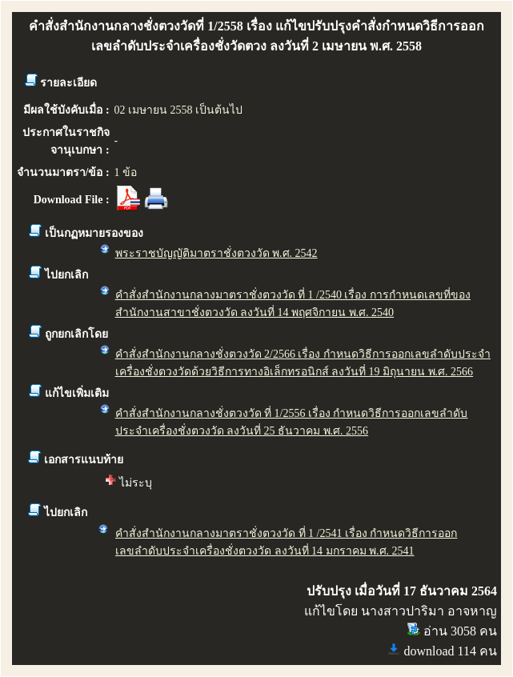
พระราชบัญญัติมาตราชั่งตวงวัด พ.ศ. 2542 (216, 253)
